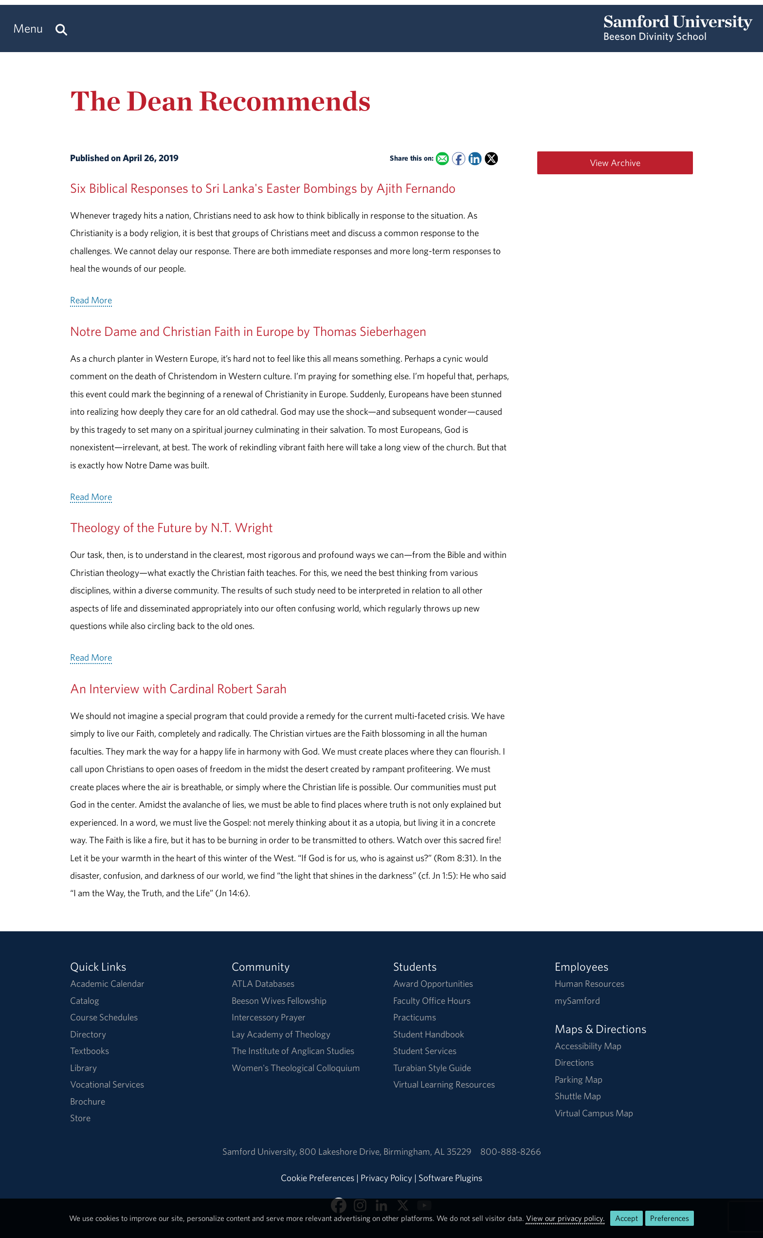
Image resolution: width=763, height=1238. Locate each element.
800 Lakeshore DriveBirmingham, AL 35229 (385, 1151)
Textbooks (89, 1050)
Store (80, 1118)
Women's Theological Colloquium (296, 1067)
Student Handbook (428, 1034)
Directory (88, 1034)
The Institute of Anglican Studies (293, 1050)
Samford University (260, 1151)
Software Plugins (450, 1177)
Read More (91, 300)
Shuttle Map (578, 1096)
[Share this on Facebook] (458, 159)
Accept (626, 1218)
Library (83, 1067)
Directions (574, 1062)
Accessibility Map (588, 1046)
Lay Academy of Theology (281, 1034)
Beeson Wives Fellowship (279, 1000)
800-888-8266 (510, 1151)
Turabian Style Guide (432, 1067)
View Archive (615, 162)
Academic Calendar (107, 983)
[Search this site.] (61, 28)
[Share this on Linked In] (474, 159)
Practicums (414, 1017)
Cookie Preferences (317, 1177)
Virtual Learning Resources (444, 1084)
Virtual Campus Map (594, 1113)
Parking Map (578, 1079)
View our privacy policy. (565, 1218)
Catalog (84, 1000)
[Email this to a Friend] (442, 159)
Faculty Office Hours (432, 1000)
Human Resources (589, 983)
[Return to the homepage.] (678, 37)
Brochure (87, 1101)
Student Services (424, 1050)
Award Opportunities (433, 983)
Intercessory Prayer (269, 1017)
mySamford (577, 1000)
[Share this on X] (491, 159)
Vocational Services (107, 1084)
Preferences (669, 1218)
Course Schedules (104, 1017)
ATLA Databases (263, 983)
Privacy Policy (386, 1177)
